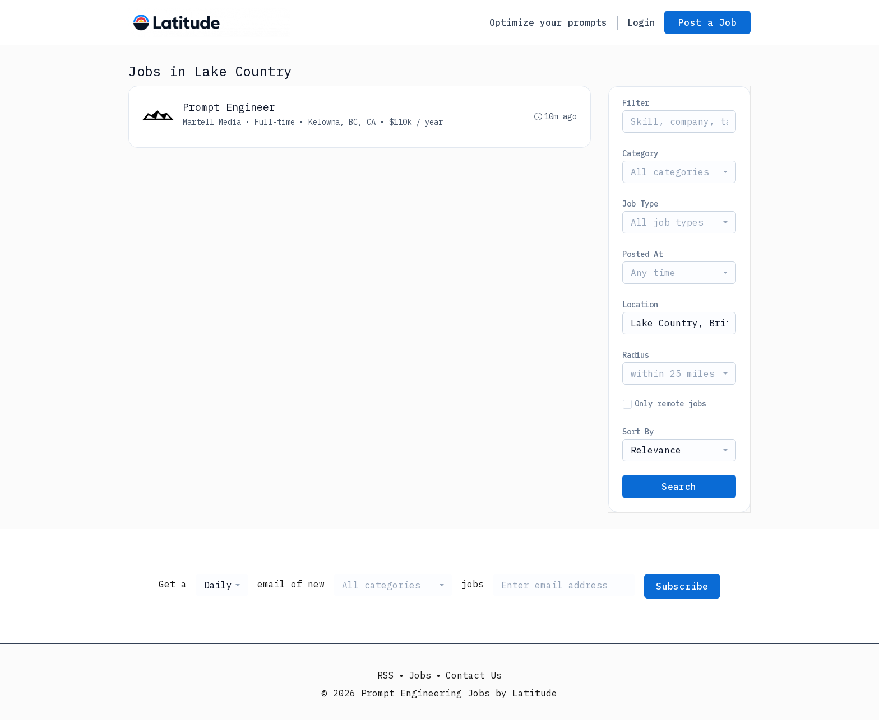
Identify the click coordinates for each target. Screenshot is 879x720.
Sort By (638, 432)
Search (678, 486)
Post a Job (707, 22)
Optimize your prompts (548, 22)
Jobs (420, 675)
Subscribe (682, 586)
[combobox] (679, 172)
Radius (635, 355)
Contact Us (474, 675)
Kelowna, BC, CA (342, 122)
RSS (385, 675)
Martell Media (212, 122)
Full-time (275, 122)
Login (641, 22)
